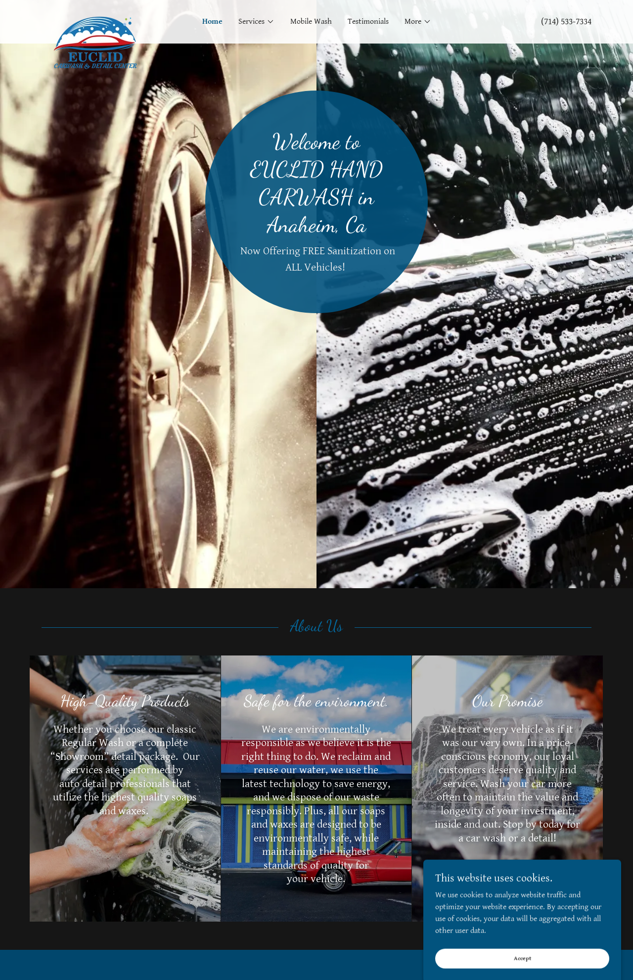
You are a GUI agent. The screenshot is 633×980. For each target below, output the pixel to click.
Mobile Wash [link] (311, 21)
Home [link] (212, 21)
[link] (110, 17)
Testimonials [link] (368, 21)
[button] (256, 22)
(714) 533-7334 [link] (566, 21)
